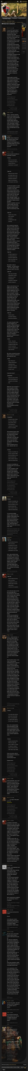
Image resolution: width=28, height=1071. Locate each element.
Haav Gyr (9, 28)
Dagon (8, 634)
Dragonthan (9, 135)
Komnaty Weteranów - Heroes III (9, 22)
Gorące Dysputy (22, 18)
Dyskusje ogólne (20, 22)
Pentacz (8, 151)
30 (24, 44)
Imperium (3, 21)
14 (24, 47)
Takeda (8, 931)
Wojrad (8, 496)
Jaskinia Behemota (12, 1064)
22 (25, 48)
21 (24, 48)
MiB (8, 865)
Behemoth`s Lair (6, 10)
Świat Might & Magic (6, 18)
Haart (8, 1027)
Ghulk (8, 112)
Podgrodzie (14, 18)
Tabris (8, 909)
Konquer (8, 1000)
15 (25, 47)
